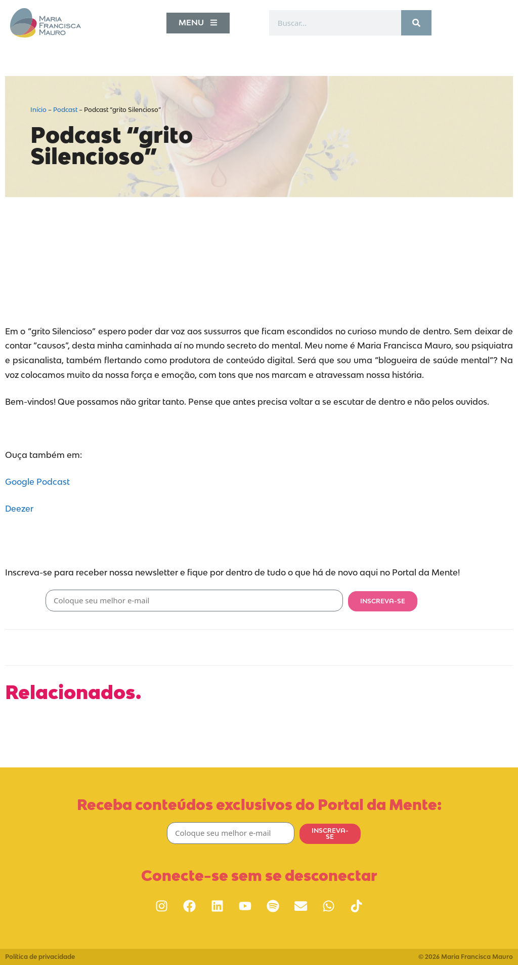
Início (38, 109)
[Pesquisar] (416, 22)
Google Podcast (37, 482)
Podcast (65, 109)
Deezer (19, 509)
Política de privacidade (40, 956)
